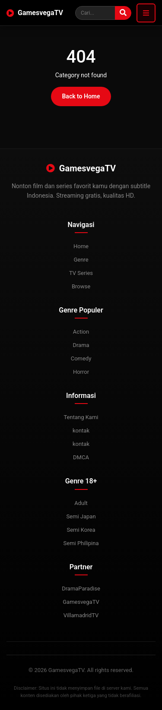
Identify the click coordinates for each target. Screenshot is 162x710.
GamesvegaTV (34, 13)
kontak (81, 430)
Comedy (81, 358)
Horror (81, 372)
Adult (80, 503)
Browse (81, 286)
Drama (81, 345)
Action (81, 331)
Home (81, 246)
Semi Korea (81, 530)
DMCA (81, 457)
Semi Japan (80, 516)
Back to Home (81, 96)
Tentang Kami (81, 417)
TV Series (81, 273)
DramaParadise (81, 588)
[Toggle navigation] (146, 12)
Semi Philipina (81, 543)
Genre (80, 259)
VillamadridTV (81, 615)
